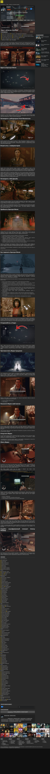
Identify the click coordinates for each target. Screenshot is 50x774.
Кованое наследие (5, 699)
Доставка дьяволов (5, 630)
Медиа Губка (4, 716)
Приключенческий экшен (11, 13)
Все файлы (37, 772)
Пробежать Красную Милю (28, 34)
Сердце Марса (4, 610)
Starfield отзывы (11, 747)
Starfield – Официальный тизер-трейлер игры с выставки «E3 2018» (45, 64)
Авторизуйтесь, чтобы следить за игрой (29, 7)
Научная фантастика (4, 751)
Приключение (12, 12)
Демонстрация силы (5, 636)
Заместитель (4, 596)
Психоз (6, 605)
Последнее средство (5, 723)
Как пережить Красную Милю (7, 35)
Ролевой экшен (23, 12)
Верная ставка (4, 730)
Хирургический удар (5, 616)
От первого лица (27, 750)
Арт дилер (3, 669)
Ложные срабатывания (5, 645)
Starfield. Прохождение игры (44, 37)
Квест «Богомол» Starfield (44, 41)
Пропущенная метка (5, 709)
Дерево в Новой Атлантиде (6, 614)
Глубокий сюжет (10, 751)
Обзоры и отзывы (15, 19)
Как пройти (9, 19)
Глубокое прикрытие (5, 595)
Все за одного (4, 625)
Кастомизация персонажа (12, 752)
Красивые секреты (5, 627)
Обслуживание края (5, 656)
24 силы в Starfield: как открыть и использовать (44, 52)
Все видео (28, 772)
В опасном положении (5, 615)
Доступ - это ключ (5, 653)
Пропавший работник (5, 646)
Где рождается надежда (5, 599)
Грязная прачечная (5, 707)
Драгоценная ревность (5, 670)
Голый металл (8, 637)
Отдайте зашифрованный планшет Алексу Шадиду (10, 38)
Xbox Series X (17, 15)
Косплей (44, 772)
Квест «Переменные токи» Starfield (45, 56)
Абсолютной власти (5, 713)
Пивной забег (4, 691)
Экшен (8, 12)
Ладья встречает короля (6, 664)
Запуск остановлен (5, 714)
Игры (7, 4)
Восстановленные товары (6, 717)
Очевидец (9, 642)
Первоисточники (4, 641)
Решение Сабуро (4, 676)
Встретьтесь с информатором (7, 34)
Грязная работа (4, 649)
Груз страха (3, 611)
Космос (18, 752)
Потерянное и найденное (6, 722)
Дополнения (37, 772)
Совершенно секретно (5, 658)
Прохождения (13, 772)
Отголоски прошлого (5, 665)
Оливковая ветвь (4, 679)
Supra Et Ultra (4, 593)
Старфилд (8, 7)
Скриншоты (21, 19)
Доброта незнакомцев (5, 671)
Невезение (3, 675)
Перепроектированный (5, 703)
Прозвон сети (8, 604)
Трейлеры (28, 772)
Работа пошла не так (5, 594)
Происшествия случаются (6, 655)
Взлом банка (4, 711)
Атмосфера (15, 751)
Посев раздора (4, 654)
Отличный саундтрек (4, 752)
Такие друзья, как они (5, 680)
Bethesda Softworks (10, 16)
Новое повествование (5, 651)
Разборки (3, 637)
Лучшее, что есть (4, 712)
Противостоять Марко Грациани (28, 35)
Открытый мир (22, 750)
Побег (2, 605)
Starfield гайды (6, 747)
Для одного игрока (16, 750)
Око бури (9, 730)
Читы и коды (13, 772)
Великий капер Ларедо (5, 644)
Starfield (10, 4)
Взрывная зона (4, 693)
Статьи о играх (21, 772)
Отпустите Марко (16, 37)
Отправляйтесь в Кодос (17, 35)
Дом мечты (3, 672)
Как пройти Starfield (15, 4)
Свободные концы (5, 621)
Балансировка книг (5, 721)
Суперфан (3, 639)
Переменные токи (5, 612)
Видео (25, 19)
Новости (4, 19)
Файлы (28, 19)
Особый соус (4, 688)
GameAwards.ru (3, 4)
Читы (32, 19)
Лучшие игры (4, 772)
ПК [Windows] (9, 15)
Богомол (3, 604)
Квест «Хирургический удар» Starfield (44, 60)
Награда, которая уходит (6, 719)
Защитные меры (4, 631)
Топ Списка (3, 718)
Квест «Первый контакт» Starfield (44, 45)
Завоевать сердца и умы (6, 704)
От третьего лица (25, 751)
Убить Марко (22, 37)
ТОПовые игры (10, 750)
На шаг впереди (4, 650)
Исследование (20, 751)
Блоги (44, 772)
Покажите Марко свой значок (7, 37)
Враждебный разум (5, 698)
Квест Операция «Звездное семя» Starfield (44, 49)
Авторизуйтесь (10, 743)
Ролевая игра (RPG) (18, 12)
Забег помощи (4, 674)
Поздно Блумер (4, 626)
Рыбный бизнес (4, 622)
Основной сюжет (4, 591)
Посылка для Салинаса (5, 640)
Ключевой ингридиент (5, 661)
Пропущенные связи (5, 708)
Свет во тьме (4, 642)
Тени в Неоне (4, 598)
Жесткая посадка (4, 692)
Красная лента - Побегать (6, 609)
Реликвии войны (4, 697)
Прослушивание (4, 624)
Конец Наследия (4, 732)
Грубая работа (4, 629)
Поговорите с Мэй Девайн (17, 34)
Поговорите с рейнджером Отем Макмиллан (18, 33)
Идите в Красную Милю (6, 33)
